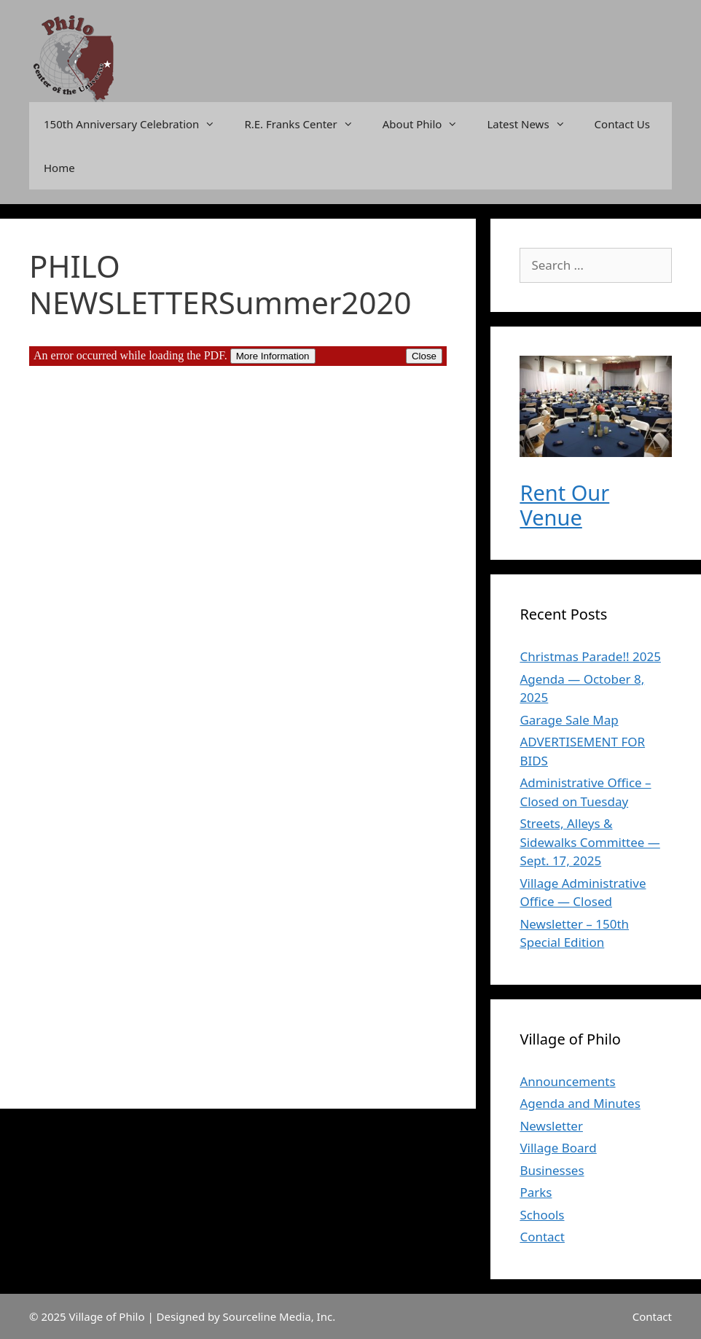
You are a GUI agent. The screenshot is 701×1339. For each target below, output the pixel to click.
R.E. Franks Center (305, 124)
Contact (542, 1236)
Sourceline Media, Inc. (279, 1316)
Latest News (533, 124)
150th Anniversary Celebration (137, 124)
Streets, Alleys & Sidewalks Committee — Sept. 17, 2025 (589, 842)
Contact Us (622, 124)
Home (59, 167)
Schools (542, 1214)
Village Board (558, 1147)
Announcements (567, 1081)
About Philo (428, 124)
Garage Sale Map (569, 719)
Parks (536, 1192)
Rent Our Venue (564, 505)
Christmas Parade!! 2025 (590, 656)
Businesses (552, 1170)
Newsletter (551, 1125)
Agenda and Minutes (580, 1103)
